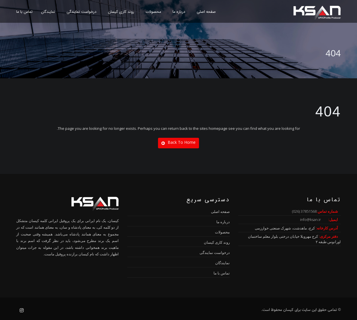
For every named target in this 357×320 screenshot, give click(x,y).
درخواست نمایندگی (82, 12)
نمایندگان (48, 12)
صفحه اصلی (206, 12)
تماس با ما (24, 12)
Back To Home (178, 142)
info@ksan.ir (310, 219)
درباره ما (179, 12)
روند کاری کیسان (121, 12)
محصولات (153, 12)
